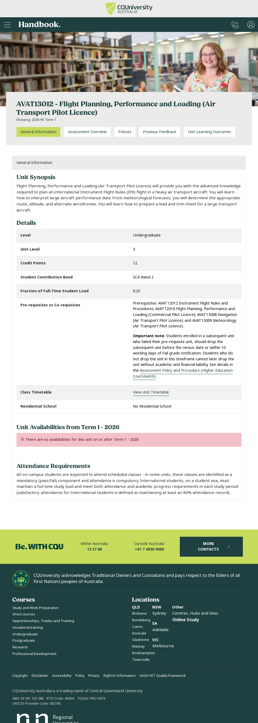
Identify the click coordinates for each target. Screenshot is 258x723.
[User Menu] (251, 24)
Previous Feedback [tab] (159, 132)
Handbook (39, 25)
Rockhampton (143, 653)
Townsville (140, 659)
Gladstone (140, 639)
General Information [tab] (38, 132)
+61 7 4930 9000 (149, 549)
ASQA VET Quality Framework (163, 675)
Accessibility (61, 675)
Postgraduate (24, 640)
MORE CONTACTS (214, 546)
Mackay (138, 646)
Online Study (185, 620)
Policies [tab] (124, 132)
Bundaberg (141, 620)
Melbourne (163, 646)
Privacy (93, 675)
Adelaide (160, 630)
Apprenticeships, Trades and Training (43, 620)
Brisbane (139, 613)
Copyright (20, 675)
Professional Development (34, 653)
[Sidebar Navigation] (7, 24)
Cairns (137, 626)
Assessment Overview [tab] (87, 132)
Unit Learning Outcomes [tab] (209, 132)
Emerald (139, 633)
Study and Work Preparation (36, 607)
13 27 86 (94, 549)
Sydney (159, 613)
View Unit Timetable (151, 392)
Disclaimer (40, 675)
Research (20, 647)
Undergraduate (25, 634)
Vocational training (28, 627)
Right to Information (119, 675)
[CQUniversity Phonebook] (235, 24)
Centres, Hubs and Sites (195, 613)
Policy (79, 675)
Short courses (24, 614)
